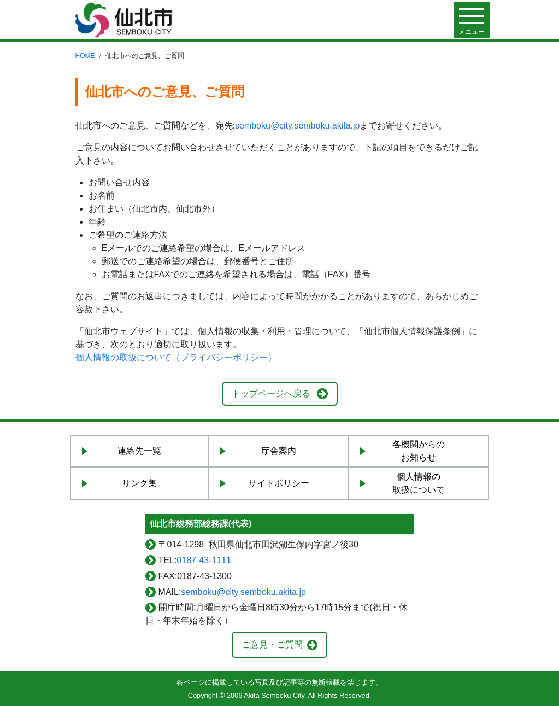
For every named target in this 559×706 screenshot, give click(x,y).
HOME (85, 56)
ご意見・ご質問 (272, 644)
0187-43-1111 (203, 560)
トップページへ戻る (271, 393)
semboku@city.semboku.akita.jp (297, 125)
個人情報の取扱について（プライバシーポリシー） (175, 357)
